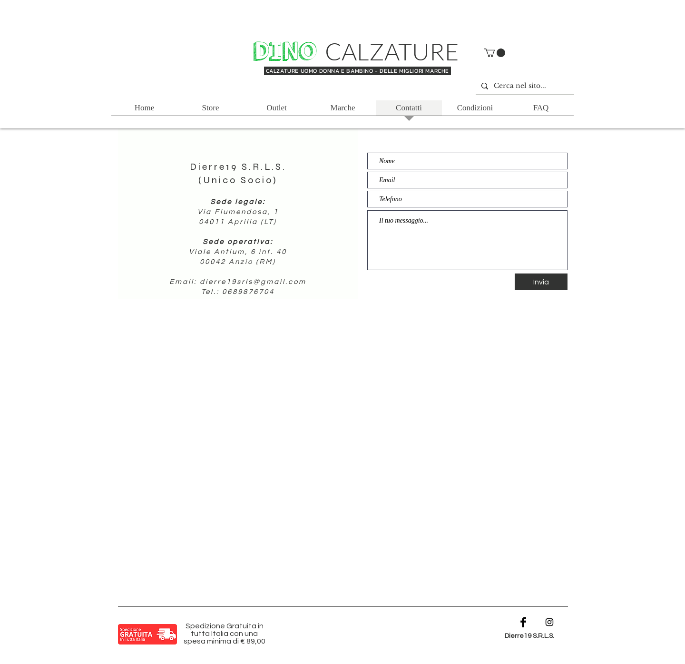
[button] (494, 53)
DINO (288, 51)
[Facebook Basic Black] (523, 622)
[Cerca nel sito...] (524, 86)
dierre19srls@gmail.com (253, 281)
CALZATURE (392, 51)
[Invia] (541, 281)
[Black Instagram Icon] (549, 622)
